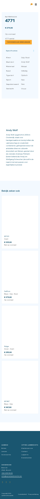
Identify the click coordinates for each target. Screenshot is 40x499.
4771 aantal (9, 38)
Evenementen (26, 458)
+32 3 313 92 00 (7, 473)
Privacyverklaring (33, 494)
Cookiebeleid (22, 494)
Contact (24, 451)
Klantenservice (27, 448)
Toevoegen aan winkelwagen (18, 42)
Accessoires (6, 454)
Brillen (3, 448)
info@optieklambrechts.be (11, 476)
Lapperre (24, 454)
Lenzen (4, 451)
